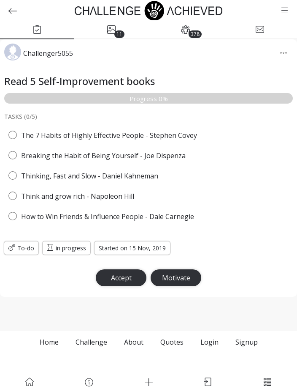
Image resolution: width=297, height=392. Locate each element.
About (133, 342)
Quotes (172, 342)
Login (209, 342)
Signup (246, 342)
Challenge (91, 342)
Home (49, 342)
